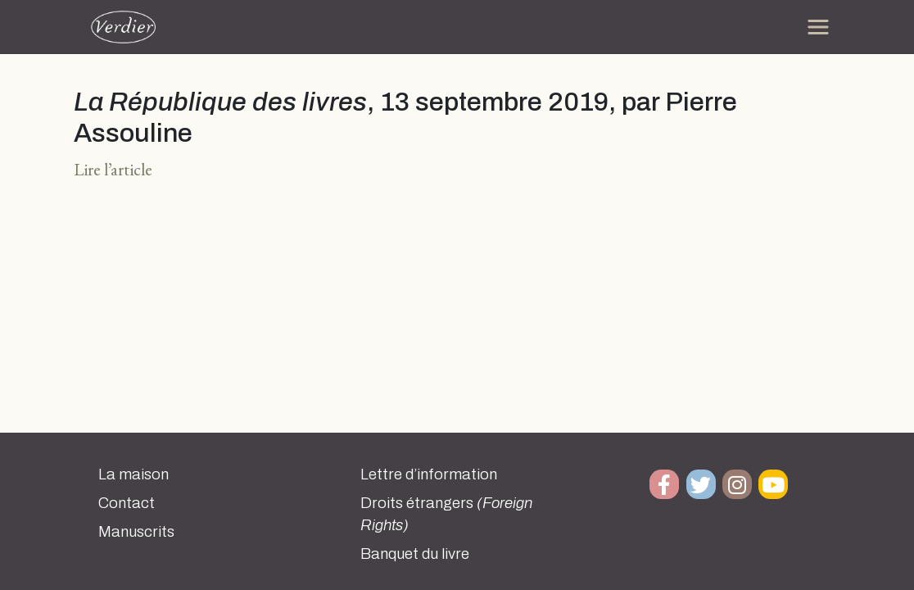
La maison (133, 474)
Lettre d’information (428, 474)
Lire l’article (113, 169)
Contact (126, 503)
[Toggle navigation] (818, 27)
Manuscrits (136, 532)
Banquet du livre (414, 554)
